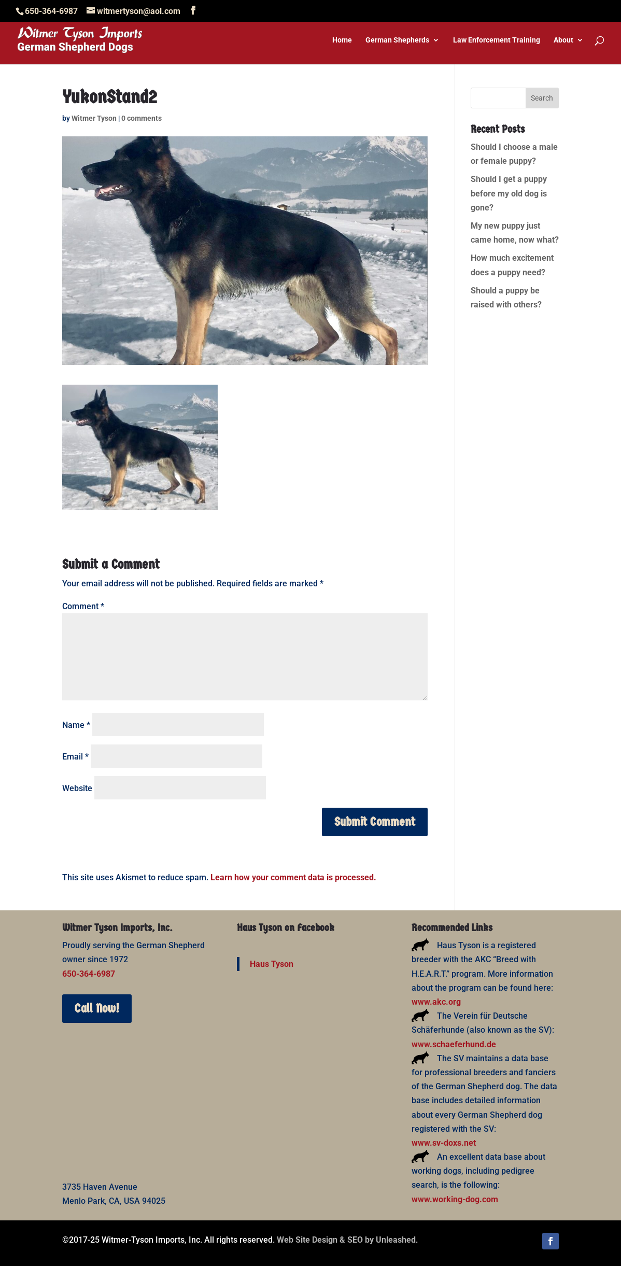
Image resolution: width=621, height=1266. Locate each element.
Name (76, 725)
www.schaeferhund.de (454, 1044)
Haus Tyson (271, 964)
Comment (83, 606)
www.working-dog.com (455, 1199)
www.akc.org (436, 1002)
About (563, 40)
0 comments (141, 118)
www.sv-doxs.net (444, 1143)
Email (75, 757)
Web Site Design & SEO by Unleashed (346, 1240)
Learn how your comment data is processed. (293, 877)
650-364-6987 (88, 974)
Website (77, 788)
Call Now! (97, 1008)
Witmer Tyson (94, 118)
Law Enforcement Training (496, 40)
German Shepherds (397, 40)
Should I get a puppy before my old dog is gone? (509, 193)
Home (342, 40)
